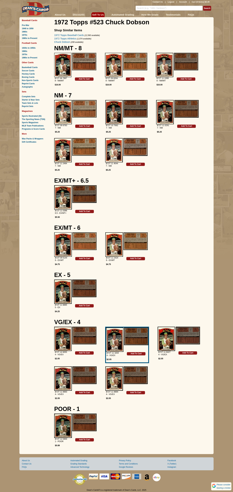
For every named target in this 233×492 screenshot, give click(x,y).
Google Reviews (126, 467)
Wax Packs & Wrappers (32, 139)
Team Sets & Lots (30, 103)
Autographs (27, 87)
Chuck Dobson (62, 42)
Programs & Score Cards (33, 129)
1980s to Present (29, 38)
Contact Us (158, 2)
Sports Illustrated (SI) (31, 116)
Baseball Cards (29, 20)
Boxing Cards (28, 77)
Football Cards (29, 43)
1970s (24, 35)
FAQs (191, 14)
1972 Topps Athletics (65, 38)
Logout (171, 2)
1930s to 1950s (29, 48)
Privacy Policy (125, 460)
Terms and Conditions (128, 464)
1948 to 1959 (27, 28)
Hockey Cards (28, 74)
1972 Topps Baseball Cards (69, 35)
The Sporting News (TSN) (33, 119)
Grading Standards (78, 464)
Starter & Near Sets (30, 100)
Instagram (171, 467)
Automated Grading (122, 14)
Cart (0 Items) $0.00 (201, 2)
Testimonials (173, 14)
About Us (60, 14)
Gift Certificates (29, 142)
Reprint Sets (27, 106)
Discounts (79, 14)
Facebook (171, 460)
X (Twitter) (171, 464)
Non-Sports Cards (30, 80)
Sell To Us (98, 14)
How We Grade (150, 14)
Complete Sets (28, 96)
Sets (24, 91)
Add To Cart (84, 79)
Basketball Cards (30, 67)
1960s (24, 32)
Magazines (27, 111)
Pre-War (25, 25)
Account (183, 2)
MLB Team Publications (33, 126)
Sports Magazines (30, 122)
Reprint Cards (28, 83)
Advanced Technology (79, 467)
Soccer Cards (28, 71)
